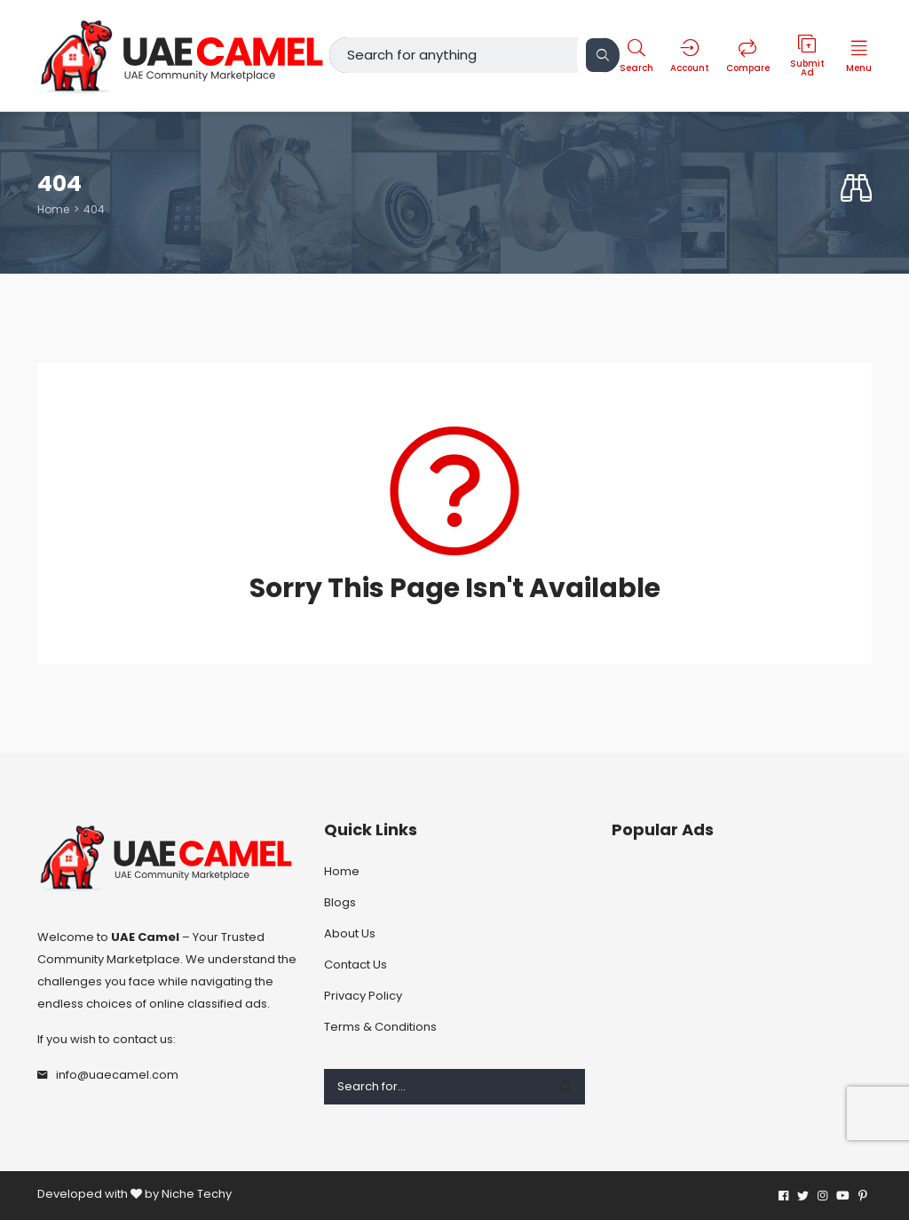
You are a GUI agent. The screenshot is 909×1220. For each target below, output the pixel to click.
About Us (349, 933)
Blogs (340, 902)
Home (53, 209)
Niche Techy (197, 1192)
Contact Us (355, 964)
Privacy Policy (363, 995)
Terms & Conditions (380, 1026)
